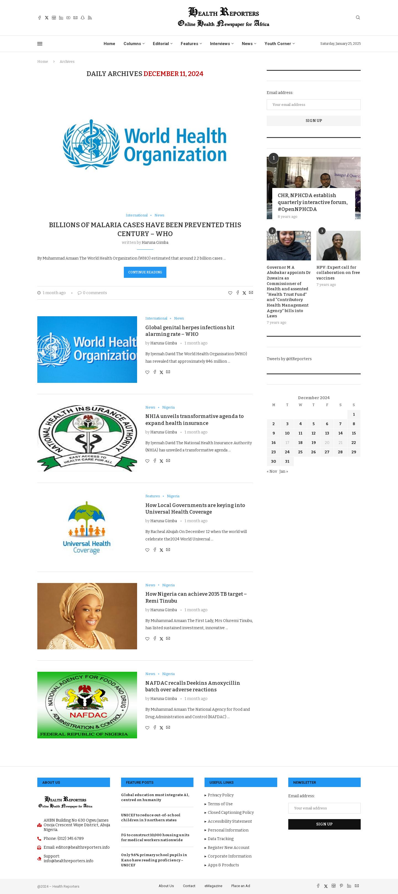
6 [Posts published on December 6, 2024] (327, 424)
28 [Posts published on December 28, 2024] (340, 452)
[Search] (358, 17)
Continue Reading (145, 272)
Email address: (280, 92)
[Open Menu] (39, 43)
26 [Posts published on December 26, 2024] (313, 452)
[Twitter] (46, 17)
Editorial (161, 43)
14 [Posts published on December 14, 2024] (340, 433)
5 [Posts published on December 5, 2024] (314, 424)
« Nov (272, 471)
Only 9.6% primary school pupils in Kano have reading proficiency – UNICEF (154, 860)
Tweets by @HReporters (289, 359)
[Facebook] (39, 17)
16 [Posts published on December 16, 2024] (273, 442)
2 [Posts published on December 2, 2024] (274, 424)
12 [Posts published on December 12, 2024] (313, 433)
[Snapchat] (82, 17)
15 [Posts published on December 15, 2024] (354, 433)
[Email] (75, 17)
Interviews (220, 43)
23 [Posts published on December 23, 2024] (273, 452)
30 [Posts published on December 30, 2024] (273, 461)
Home (109, 43)
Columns (132, 43)
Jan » (283, 471)
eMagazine (213, 886)
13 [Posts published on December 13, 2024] (327, 433)
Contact (189, 886)
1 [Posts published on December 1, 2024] (354, 414)
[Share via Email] (251, 293)
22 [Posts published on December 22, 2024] (354, 442)
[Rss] (90, 17)
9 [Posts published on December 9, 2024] (274, 433)
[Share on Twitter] (244, 293)
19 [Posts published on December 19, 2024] (313, 442)
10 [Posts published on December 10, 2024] (287, 433)
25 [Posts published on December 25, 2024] (300, 452)
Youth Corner (278, 43)
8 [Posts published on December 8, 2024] (354, 424)
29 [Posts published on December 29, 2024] (354, 452)
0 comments (92, 293)
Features (189, 43)
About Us (166, 886)
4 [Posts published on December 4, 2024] (300, 424)
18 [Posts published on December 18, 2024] (300, 442)
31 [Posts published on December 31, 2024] (287, 461)
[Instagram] (54, 17)
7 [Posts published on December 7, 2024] (340, 424)
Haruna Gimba (155, 242)
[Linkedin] (61, 17)
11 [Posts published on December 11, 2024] (300, 433)
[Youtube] (68, 17)
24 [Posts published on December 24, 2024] (287, 452)
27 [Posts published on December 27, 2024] (327, 452)
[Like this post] (230, 293)
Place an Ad (240, 886)
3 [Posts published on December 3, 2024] (287, 424)
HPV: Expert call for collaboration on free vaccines (338, 273)
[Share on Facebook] (238, 293)
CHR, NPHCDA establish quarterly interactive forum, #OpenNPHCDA (313, 202)
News (247, 43)
